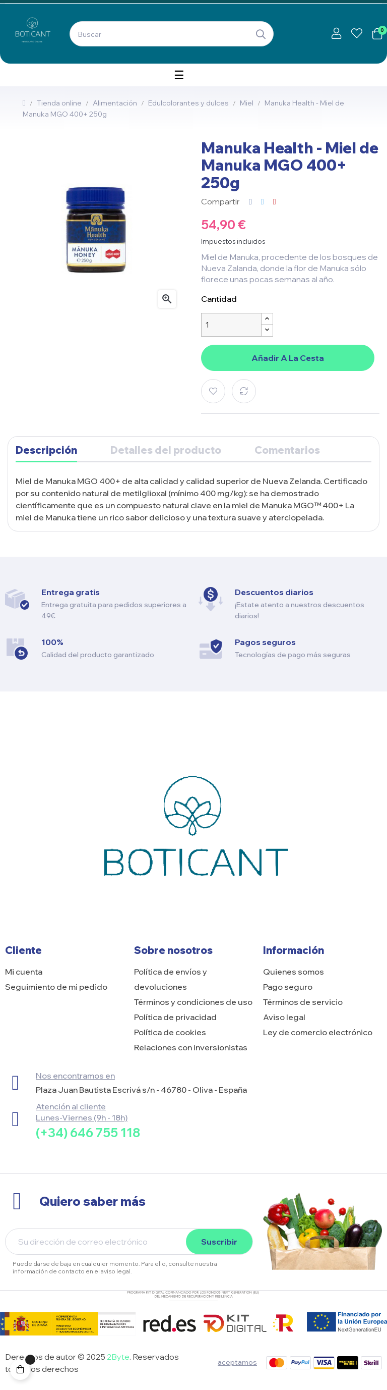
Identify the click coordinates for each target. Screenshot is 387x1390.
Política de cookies (170, 1032)
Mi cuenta (23, 972)
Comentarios (287, 450)
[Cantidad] (231, 325)
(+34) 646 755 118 (88, 1132)
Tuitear (262, 201)
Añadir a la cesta (287, 358)
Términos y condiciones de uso (193, 1002)
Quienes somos (293, 972)
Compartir (250, 201)
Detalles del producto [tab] (165, 450)
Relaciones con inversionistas (190, 1047)
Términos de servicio (303, 1002)
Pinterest (274, 201)
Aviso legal (284, 1017)
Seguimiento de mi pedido (56, 987)
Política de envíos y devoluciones (170, 979)
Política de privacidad (175, 1017)
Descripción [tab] (46, 450)
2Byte (118, 1357)
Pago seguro (287, 987)
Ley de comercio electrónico (317, 1032)
